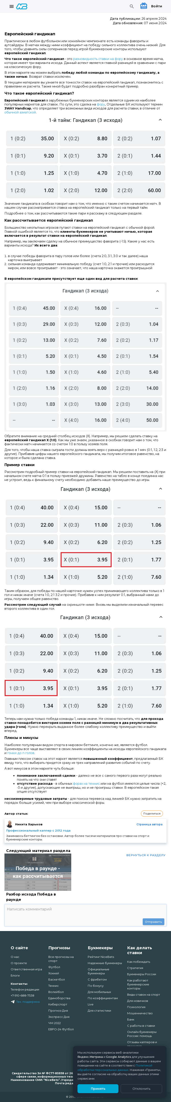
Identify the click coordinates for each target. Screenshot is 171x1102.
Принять (98, 1089)
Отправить (153, 921)
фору (101, 104)
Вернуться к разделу (146, 855)
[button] (152, 813)
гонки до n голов (20, 753)
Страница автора (149, 824)
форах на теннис (86, 784)
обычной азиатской (20, 112)
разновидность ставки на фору (98, 59)
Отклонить (141, 1089)
